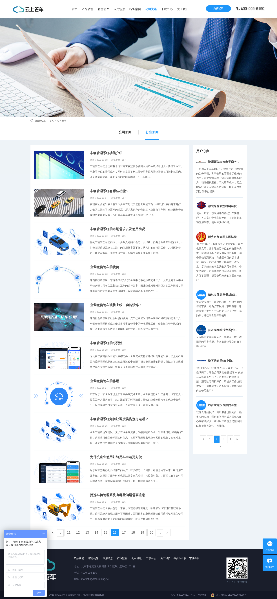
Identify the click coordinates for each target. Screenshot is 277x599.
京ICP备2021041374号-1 (183, 595)
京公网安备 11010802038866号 (231, 595)
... (60, 533)
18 (133, 532)
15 (105, 532)
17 (124, 532)
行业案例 (135, 9)
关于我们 (183, 9)
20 (151, 532)
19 (142, 532)
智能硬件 (103, 9)
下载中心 (167, 9)
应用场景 (119, 9)
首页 (74, 9)
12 (78, 532)
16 (115, 532)
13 (87, 532)
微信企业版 (180, 558)
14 (96, 532)
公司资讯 (151, 9)
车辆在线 (194, 558)
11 (68, 532)
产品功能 (87, 9)
